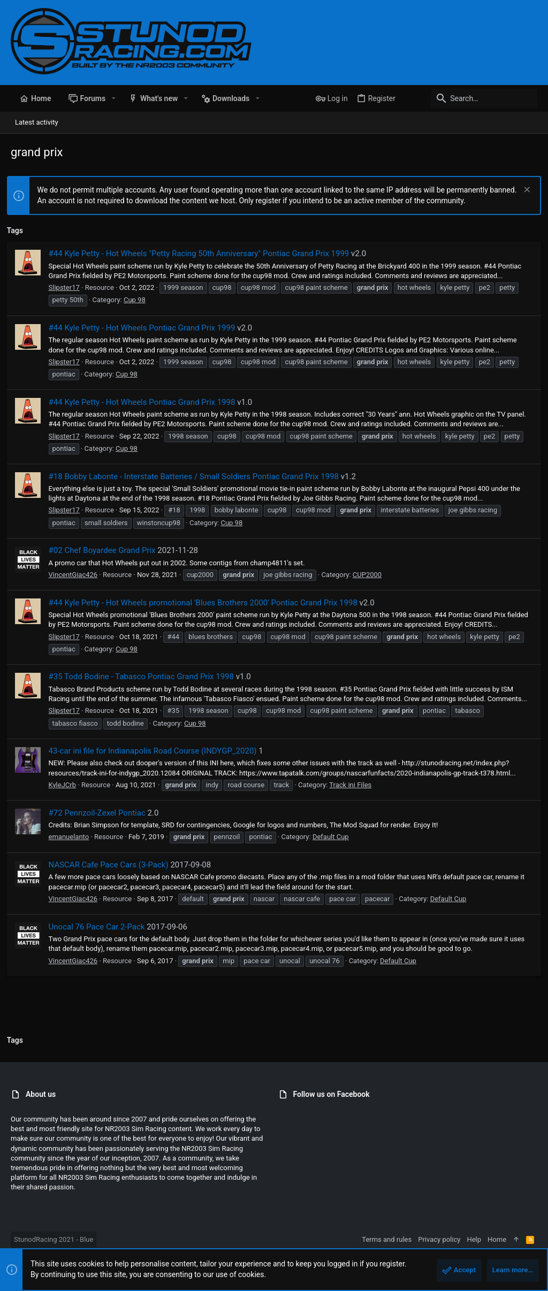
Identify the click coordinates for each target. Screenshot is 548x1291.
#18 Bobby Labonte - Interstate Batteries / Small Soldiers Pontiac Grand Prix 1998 (197, 476)
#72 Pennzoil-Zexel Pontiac (100, 822)
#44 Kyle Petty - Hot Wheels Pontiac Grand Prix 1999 (145, 328)
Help (474, 1239)
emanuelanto (72, 847)
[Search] (470, 98)
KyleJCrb (66, 794)
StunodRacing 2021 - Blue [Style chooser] (53, 1239)
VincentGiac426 (77, 575)
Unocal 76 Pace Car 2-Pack (100, 936)
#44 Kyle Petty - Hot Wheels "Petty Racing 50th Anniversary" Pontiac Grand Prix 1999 (202, 253)
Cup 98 (138, 300)
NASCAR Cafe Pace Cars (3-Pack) (112, 874)
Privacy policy (439, 1239)
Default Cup (334, 847)
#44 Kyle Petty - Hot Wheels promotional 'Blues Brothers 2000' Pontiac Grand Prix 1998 (206, 603)
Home (497, 1239)
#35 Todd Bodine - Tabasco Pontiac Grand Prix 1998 (145, 676)
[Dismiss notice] (522, 190)
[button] (113, 98)
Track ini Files (354, 794)
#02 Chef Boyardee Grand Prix (105, 550)
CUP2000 (370, 575)
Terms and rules (387, 1239)
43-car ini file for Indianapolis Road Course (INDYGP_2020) (156, 760)
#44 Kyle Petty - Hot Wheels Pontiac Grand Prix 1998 (145, 402)
